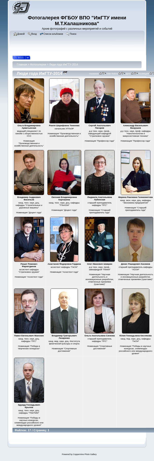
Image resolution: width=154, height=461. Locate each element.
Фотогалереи (38, 64)
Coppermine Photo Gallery (85, 454)
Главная (22, 64)
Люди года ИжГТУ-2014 (63, 64)
